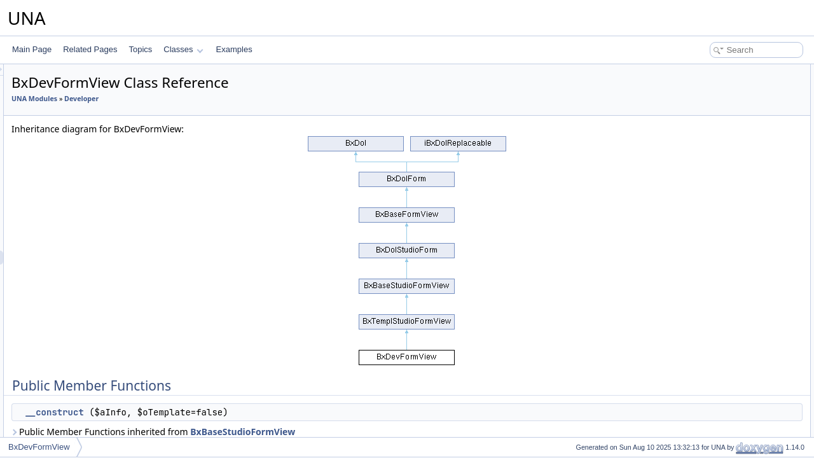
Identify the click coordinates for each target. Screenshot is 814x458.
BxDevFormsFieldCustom (98, 117)
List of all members (704, 141)
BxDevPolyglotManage (93, 383)
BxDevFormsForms (88, 187)
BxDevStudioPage (86, 397)
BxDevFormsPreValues (94, 215)
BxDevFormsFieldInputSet (99, 131)
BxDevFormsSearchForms (100, 243)
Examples (234, 49)
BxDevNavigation (84, 299)
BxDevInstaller (79, 425)
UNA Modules (193, 98)
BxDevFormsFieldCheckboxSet (108, 89)
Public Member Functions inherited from (312, 432)
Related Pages (90, 49)
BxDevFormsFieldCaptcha (99, 145)
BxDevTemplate (82, 411)
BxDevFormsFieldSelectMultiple (109, 75)
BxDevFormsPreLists (91, 201)
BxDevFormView (83, 257)
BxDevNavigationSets (92, 341)
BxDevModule (79, 285)
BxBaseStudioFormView (401, 432)
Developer (240, 98)
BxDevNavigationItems (93, 313)
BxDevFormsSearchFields (99, 229)
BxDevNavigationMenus (96, 327)
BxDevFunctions (83, 271)
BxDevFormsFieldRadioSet (101, 103)
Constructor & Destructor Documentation (741, 113)
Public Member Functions (715, 71)
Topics (140, 49)
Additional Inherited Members (721, 99)
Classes (183, 49)
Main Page (32, 49)
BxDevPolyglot (80, 369)
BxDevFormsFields (87, 173)
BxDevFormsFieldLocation (100, 159)
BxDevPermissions (87, 355)
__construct (213, 412)
